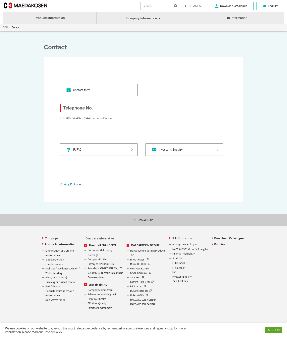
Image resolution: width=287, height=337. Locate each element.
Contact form (81, 90)
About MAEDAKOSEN (102, 245)
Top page (51, 238)
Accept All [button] (273, 330)
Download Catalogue (233, 6)
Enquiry (273, 6)
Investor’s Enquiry (171, 149)
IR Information (237, 18)
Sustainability (97, 285)
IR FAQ (77, 149)
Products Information (50, 18)
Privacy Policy (69, 184)
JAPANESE (195, 6)
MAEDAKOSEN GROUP (145, 245)
